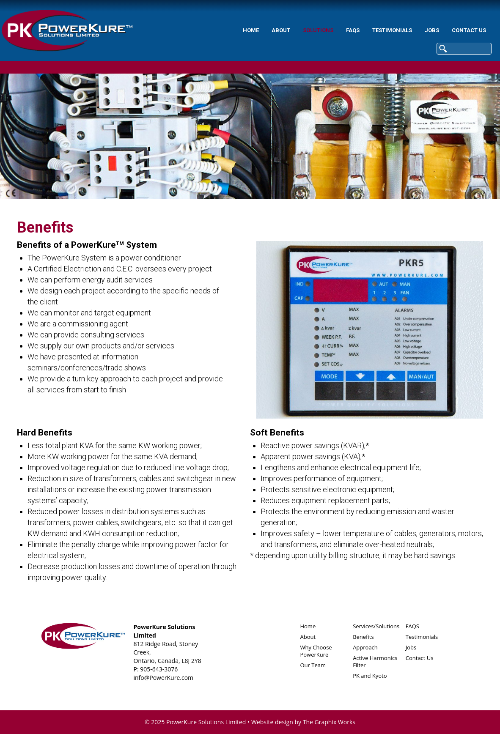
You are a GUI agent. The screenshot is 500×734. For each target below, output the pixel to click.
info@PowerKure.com (163, 678)
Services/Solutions (376, 626)
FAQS (296, 30)
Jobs (375, 30)
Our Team (313, 665)
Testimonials (335, 30)
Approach (365, 647)
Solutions (261, 30)
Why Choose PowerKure (316, 651)
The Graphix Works (329, 722)
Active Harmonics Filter (375, 661)
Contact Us (412, 30)
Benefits (363, 637)
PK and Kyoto (370, 675)
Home (194, 30)
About (224, 30)
